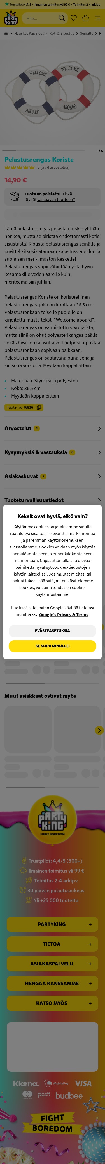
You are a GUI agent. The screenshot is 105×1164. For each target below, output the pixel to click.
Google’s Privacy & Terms (63, 614)
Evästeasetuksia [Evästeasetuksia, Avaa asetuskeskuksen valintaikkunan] (52, 631)
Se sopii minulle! (53, 646)
